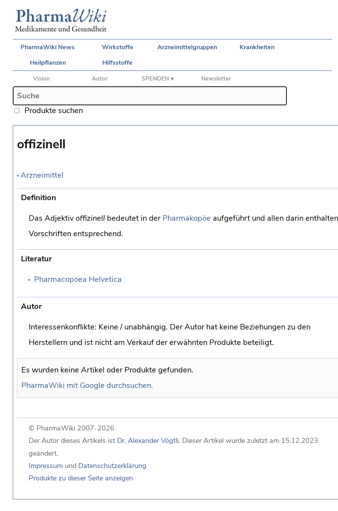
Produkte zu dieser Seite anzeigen (81, 478)
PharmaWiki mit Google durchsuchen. (87, 385)
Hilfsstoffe (117, 62)
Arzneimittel (42, 175)
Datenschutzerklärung (112, 465)
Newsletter (216, 78)
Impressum (46, 465)
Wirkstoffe (117, 47)
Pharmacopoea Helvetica (78, 279)
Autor (100, 78)
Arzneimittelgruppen (187, 47)
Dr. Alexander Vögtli (148, 440)
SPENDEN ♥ (157, 78)
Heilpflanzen (48, 62)
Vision (41, 78)
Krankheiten (257, 47)
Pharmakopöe (186, 218)
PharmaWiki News (48, 47)
